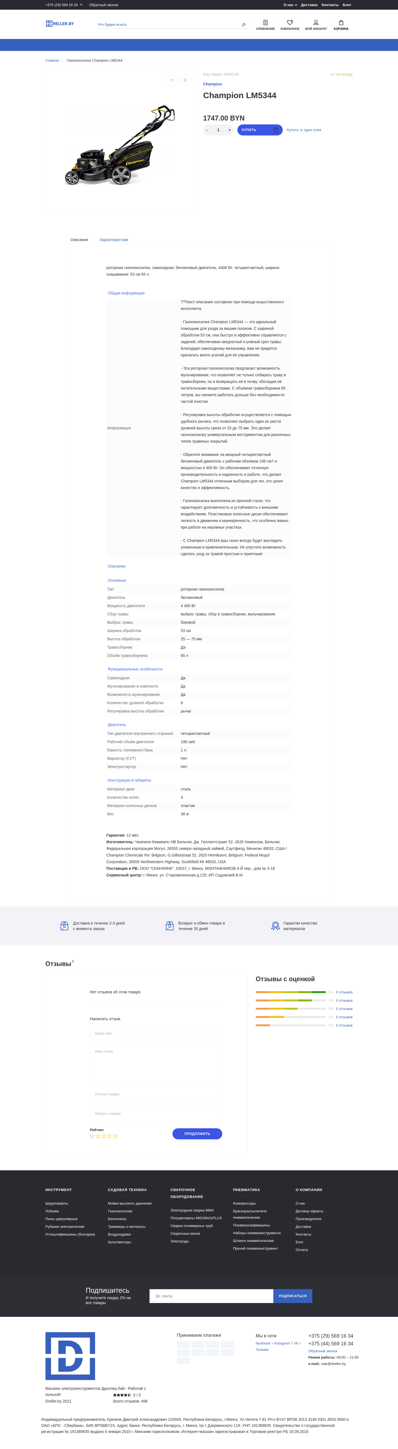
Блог (347, 5)
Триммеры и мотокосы (126, 1227)
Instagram (282, 1343)
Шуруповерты (56, 1203)
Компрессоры (244, 1203)
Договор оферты (309, 1211)
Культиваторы (119, 1242)
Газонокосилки (120, 1211)
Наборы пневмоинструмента (257, 1233)
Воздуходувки (119, 1234)
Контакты (330, 5)
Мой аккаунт (316, 25)
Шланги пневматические (253, 1241)
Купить (260, 129)
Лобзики (52, 1211)
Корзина (341, 25)
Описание (79, 239)
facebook (263, 1343)
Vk (296, 1343)
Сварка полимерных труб (192, 1226)
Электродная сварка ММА (192, 1210)
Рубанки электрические (65, 1227)
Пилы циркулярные (61, 1219)
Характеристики (114, 239)
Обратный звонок (103, 5)
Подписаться (293, 1296)
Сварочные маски (185, 1233)
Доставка (309, 5)
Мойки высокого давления (129, 1203)
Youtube (262, 1350)
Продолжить (197, 1134)
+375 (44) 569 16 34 (330, 1343)
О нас (289, 5)
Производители (308, 1219)
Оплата (302, 1250)
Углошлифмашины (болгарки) (70, 1234)
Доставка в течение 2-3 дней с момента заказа (93, 926)
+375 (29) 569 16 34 (61, 5)
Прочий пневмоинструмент (255, 1248)
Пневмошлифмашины (251, 1225)
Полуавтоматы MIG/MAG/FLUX (196, 1218)
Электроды (180, 1241)
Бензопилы (117, 1219)
